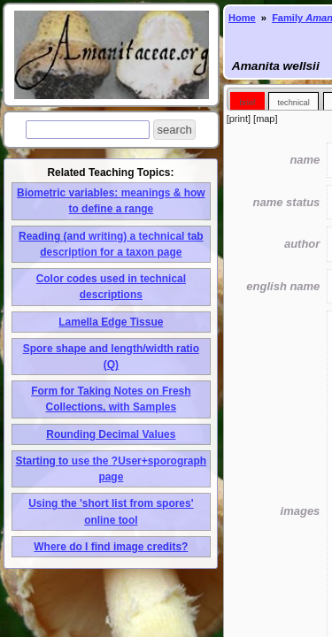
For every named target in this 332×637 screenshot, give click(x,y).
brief (247, 102)
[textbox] (88, 129)
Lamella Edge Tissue (110, 322)
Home (242, 17)
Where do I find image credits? (111, 547)
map (265, 118)
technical (293, 102)
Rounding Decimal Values (110, 434)
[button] (174, 129)
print (238, 118)
